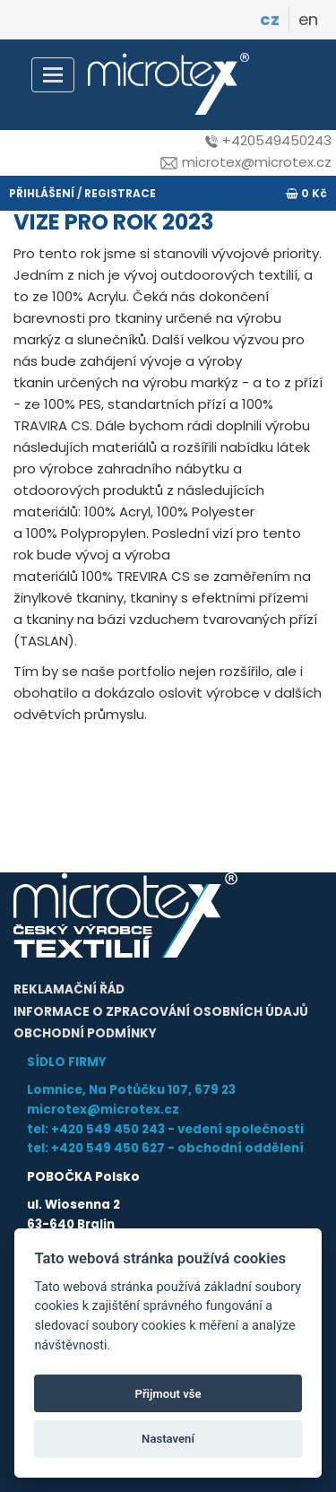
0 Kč (306, 193)
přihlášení (41, 193)
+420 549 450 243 (108, 1129)
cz (270, 19)
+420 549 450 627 (108, 1148)
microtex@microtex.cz (246, 161)
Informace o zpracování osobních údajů (160, 1011)
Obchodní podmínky (85, 1033)
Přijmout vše (167, 1394)
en (308, 19)
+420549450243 (268, 140)
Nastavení (168, 1438)
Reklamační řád (69, 989)
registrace (120, 193)
